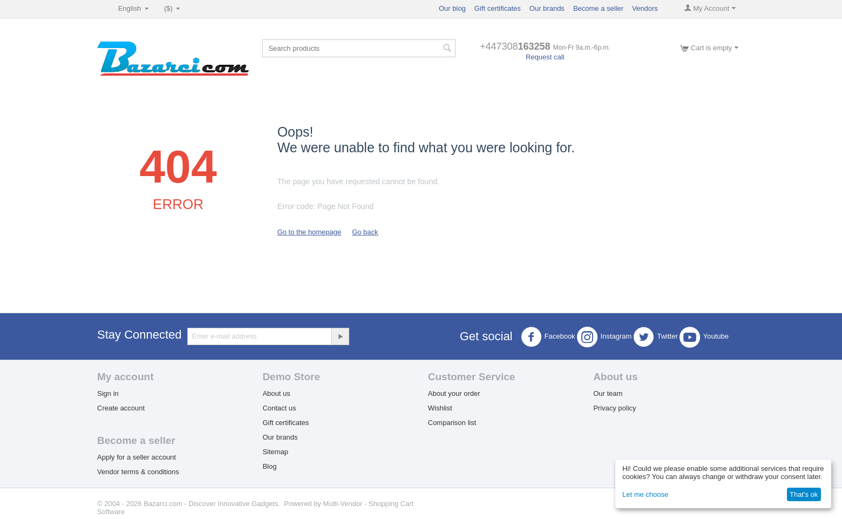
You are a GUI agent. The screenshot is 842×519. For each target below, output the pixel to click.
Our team (607, 393)
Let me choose (645, 494)
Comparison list (452, 423)
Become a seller (598, 8)
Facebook (548, 337)
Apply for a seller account (136, 457)
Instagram (604, 337)
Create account (121, 408)
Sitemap (275, 452)
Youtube (704, 337)
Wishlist (440, 408)
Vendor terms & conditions (138, 472)
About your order (454, 393)
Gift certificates (497, 8)
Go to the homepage (309, 232)
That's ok (804, 494)
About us (276, 393)
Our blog (452, 8)
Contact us (279, 408)
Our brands (547, 8)
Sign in (108, 393)
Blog (269, 466)
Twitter (655, 337)
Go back (365, 232)
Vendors (645, 8)
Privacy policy (614, 408)
